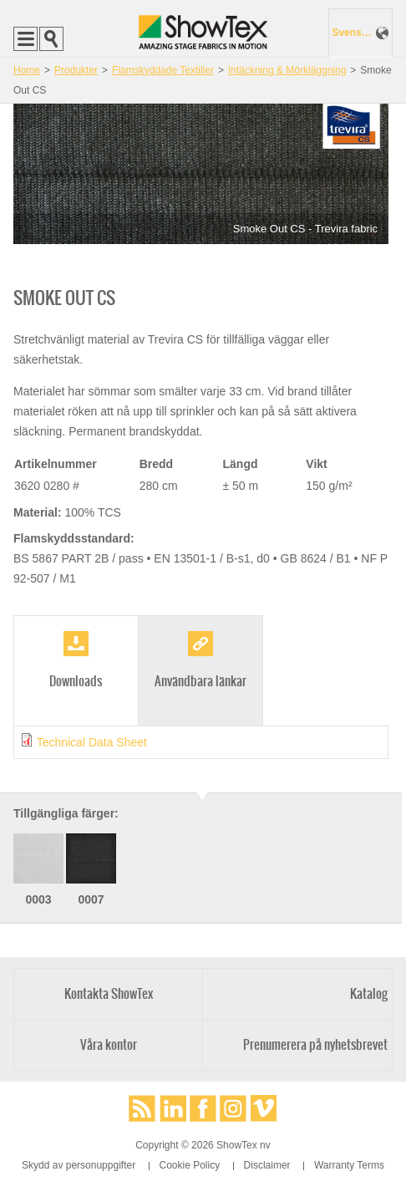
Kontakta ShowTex (108, 993)
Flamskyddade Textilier (163, 70)
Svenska (352, 32)
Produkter (76, 70)
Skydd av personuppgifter (78, 1165)
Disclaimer (267, 1165)
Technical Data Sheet (92, 742)
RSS (142, 1108)
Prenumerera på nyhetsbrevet (315, 1044)
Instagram (233, 1108)
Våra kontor (108, 1044)
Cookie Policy (190, 1165)
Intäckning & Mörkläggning (287, 70)
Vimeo (264, 1108)
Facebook (203, 1108)
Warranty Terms (349, 1165)
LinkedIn (173, 1108)
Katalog (369, 993)
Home (26, 70)
